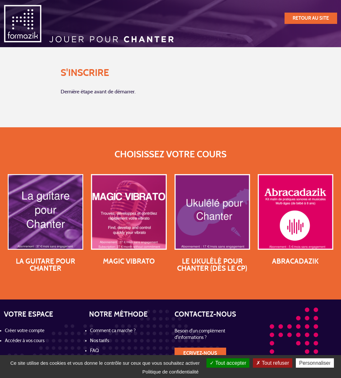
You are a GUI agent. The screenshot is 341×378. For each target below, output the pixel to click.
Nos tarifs (99, 341)
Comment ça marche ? (113, 331)
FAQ (94, 351)
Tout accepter (228, 363)
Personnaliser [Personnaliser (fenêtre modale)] (315, 363)
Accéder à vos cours (25, 341)
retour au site (311, 18)
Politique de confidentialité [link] (170, 371)
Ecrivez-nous (200, 353)
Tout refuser (272, 363)
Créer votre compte (25, 331)
